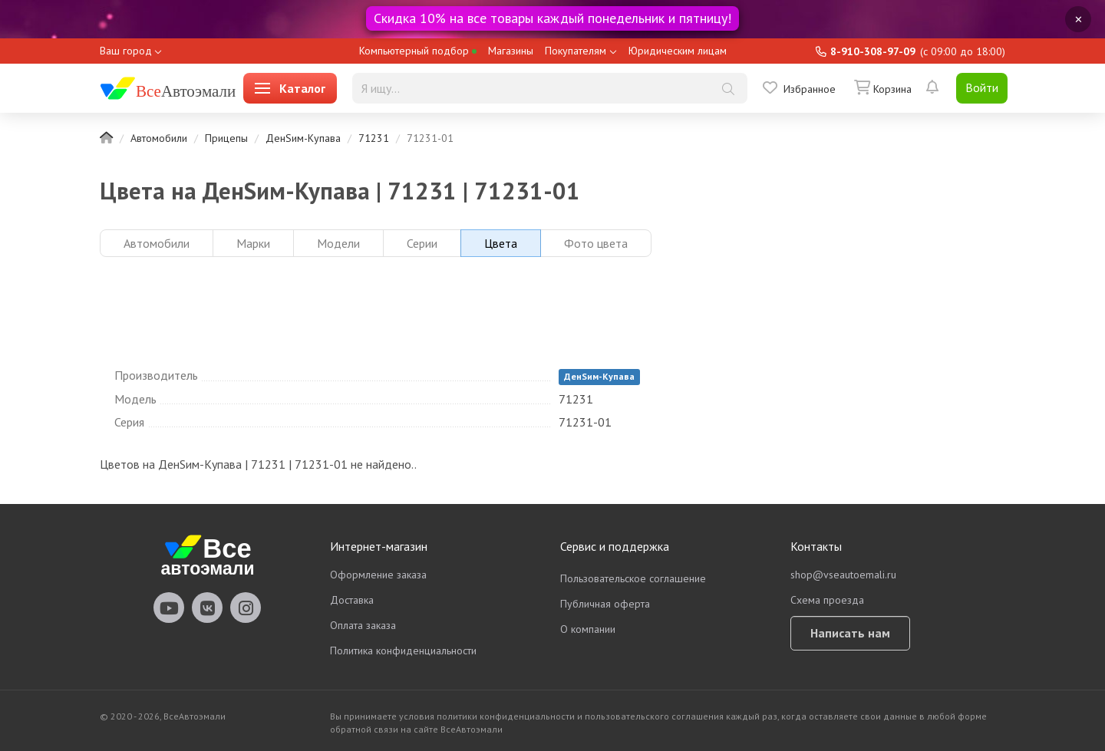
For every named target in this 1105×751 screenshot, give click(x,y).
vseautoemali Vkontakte (207, 607)
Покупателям (575, 51)
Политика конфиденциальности (403, 650)
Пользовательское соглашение (633, 578)
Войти (981, 87)
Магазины (510, 51)
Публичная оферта (605, 604)
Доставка (352, 600)
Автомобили (158, 138)
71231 (373, 138)
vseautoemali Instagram (245, 607)
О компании (587, 629)
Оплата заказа (363, 625)
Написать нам (850, 633)
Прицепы (226, 138)
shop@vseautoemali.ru (843, 574)
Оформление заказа (378, 574)
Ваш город (126, 51)
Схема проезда (827, 600)
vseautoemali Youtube (168, 607)
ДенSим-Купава (303, 138)
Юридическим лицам (677, 51)
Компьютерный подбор (418, 51)
